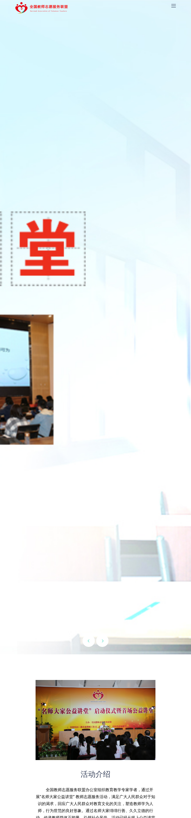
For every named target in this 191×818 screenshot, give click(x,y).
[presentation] (89, 640)
